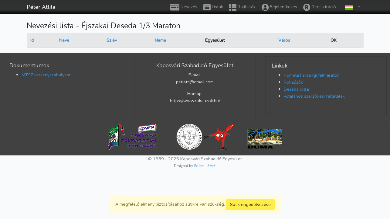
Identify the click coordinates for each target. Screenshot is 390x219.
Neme (160, 40)
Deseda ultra (296, 89)
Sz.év (112, 40)
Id (32, 40)
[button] (351, 7)
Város (284, 40)
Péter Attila (41, 7)
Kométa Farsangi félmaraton (312, 75)
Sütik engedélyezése (250, 204)
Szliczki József (204, 165)
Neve (64, 40)
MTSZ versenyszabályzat (46, 75)
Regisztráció (319, 7)
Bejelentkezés (279, 7)
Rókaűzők (293, 82)
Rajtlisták (242, 7)
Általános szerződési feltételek (314, 96)
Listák (213, 7)
